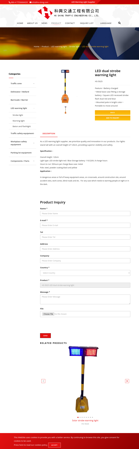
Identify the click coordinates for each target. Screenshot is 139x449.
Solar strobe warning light (85, 422)
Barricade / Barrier (19, 100)
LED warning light (59, 46)
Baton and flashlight (22, 126)
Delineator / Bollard (20, 91)
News (44, 23)
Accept (54, 445)
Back (112, 112)
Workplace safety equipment (19, 143)
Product (56, 23)
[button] (127, 381)
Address (44, 243)
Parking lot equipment (21, 152)
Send (45, 335)
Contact (70, 23)
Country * (45, 267)
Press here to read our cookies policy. (31, 445)
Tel (41, 231)
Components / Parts (20, 161)
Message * (45, 291)
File (41, 308)
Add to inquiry (112, 118)
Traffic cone (16, 83)
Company (44, 255)
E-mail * (44, 219)
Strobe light (74, 46)
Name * (43, 208)
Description (49, 133)
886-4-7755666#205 (19, 2)
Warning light (19, 120)
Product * (44, 279)
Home (20, 23)
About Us (32, 23)
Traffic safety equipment (22, 133)
